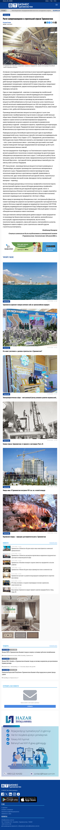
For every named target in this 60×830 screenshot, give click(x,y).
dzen (18, 794)
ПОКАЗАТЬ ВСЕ (53, 542)
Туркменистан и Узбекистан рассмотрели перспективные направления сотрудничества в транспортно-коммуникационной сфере (33, 556)
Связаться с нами (6, 813)
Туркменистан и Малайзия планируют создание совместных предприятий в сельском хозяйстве (32, 563)
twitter (7, 794)
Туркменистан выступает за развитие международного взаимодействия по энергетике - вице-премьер (33, 577)
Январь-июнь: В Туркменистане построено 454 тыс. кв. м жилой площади (24, 490)
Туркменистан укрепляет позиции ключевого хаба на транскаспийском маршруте (26, 305)
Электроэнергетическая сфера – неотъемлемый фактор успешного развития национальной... (30, 397)
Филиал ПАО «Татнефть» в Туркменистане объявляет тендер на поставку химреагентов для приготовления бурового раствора (30, 662)
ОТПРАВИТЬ (30, 706)
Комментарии (6, 15)
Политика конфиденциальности (10, 811)
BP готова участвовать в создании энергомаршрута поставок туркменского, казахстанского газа (30, 584)
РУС (55, 1)
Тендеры (6, 646)
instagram (14, 794)
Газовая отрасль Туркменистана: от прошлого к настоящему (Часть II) (23, 444)
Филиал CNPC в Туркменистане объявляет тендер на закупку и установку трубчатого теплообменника (28, 652)
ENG (47, 1)
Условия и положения (7, 809)
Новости (5, 543)
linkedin (10, 794)
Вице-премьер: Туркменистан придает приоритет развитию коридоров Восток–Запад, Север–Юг (32, 591)
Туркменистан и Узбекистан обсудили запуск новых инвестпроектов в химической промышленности (32, 549)
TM (51, 1)
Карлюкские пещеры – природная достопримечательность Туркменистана (24, 537)
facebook (3, 794)
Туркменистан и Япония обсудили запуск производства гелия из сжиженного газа (31, 569)
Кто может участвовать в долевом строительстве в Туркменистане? (22, 351)
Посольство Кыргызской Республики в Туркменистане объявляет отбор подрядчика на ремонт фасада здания (29, 673)
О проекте (4, 807)
